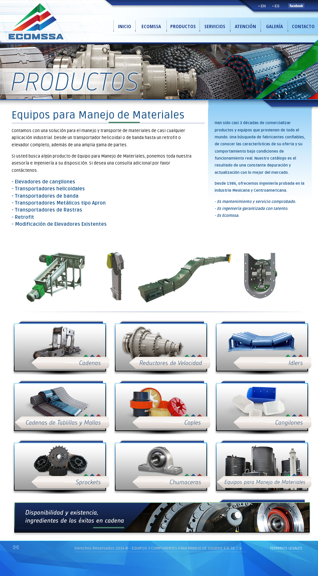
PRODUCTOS (183, 26)
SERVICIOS (214, 26)
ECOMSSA (151, 26)
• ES (276, 6)
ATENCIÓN (245, 26)
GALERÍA (274, 26)
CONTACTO (303, 26)
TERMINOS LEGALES (286, 548)
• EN (262, 6)
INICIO (124, 26)
